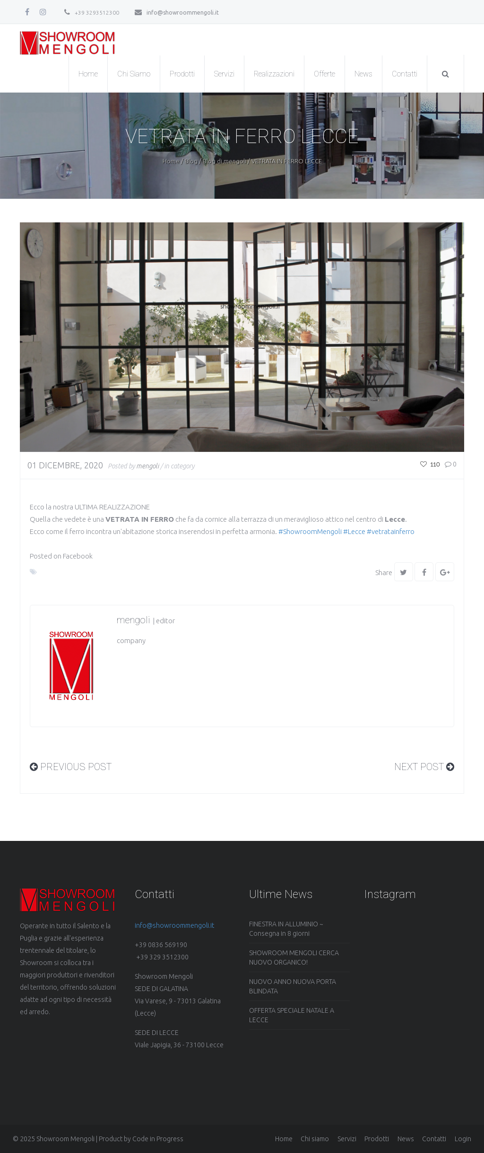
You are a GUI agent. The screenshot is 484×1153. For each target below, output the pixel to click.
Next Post (424, 766)
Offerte (324, 73)
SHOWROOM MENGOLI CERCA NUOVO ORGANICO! (294, 957)
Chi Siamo (133, 73)
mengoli (147, 466)
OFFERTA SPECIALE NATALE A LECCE (291, 1015)
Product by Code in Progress (141, 1139)
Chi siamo (315, 1139)
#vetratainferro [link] (391, 531)
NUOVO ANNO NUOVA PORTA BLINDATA (292, 986)
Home (88, 73)
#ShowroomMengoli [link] (310, 531)
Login (463, 1139)
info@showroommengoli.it (177, 12)
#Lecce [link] (354, 531)
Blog (191, 161)
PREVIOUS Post (71, 766)
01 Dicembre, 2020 (65, 465)
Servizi (224, 73)
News (363, 73)
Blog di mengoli (224, 161)
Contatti (404, 73)
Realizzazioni (274, 73)
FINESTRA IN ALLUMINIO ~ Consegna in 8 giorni (286, 928)
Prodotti (182, 73)
